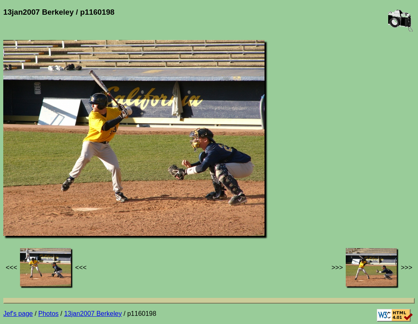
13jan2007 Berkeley (93, 313)
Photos (48, 313)
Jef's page (18, 313)
